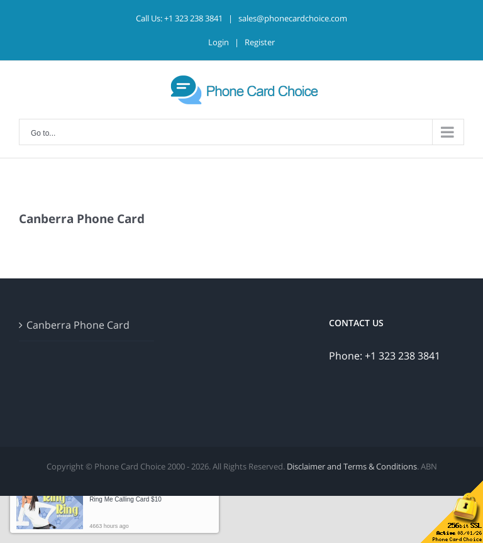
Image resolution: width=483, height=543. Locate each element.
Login (218, 42)
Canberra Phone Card (78, 325)
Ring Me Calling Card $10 (125, 499)
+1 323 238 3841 (193, 18)
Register (260, 42)
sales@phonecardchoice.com (292, 18)
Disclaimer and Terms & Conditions (352, 466)
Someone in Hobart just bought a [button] (135, 495)
